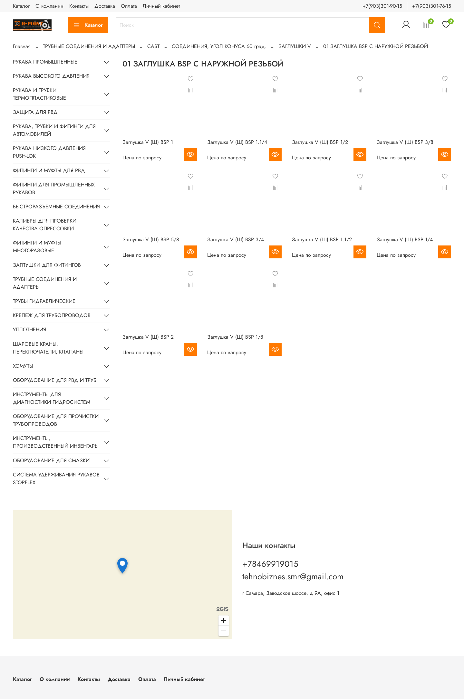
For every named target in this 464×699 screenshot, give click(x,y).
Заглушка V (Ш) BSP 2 (148, 337)
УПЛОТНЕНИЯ (29, 329)
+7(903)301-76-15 (431, 6)
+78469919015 (270, 564)
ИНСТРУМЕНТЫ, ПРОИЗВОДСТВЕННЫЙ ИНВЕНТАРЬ (55, 442)
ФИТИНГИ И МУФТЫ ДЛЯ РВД (49, 170)
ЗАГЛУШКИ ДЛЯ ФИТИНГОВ (47, 265)
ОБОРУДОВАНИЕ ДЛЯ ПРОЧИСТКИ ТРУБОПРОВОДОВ (56, 420)
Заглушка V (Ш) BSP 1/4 (405, 239)
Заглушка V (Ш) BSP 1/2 (320, 142)
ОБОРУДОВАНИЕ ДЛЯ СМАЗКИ (51, 460)
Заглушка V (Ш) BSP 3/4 (235, 239)
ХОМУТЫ (23, 366)
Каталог (21, 6)
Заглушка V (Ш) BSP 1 (147, 142)
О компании (49, 6)
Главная (22, 46)
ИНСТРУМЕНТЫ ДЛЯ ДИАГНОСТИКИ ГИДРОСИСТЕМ (51, 398)
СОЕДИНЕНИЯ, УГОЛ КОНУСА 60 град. (219, 46)
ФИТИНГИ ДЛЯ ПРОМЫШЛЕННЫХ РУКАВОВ (54, 188)
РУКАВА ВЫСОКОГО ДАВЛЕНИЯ (51, 76)
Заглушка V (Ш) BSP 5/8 (150, 239)
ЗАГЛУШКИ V (294, 46)
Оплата (129, 6)
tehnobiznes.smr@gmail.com (292, 576)
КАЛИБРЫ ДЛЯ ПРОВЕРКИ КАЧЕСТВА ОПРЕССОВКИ (44, 224)
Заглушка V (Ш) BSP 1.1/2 (322, 239)
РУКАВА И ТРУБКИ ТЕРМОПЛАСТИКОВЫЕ (39, 94)
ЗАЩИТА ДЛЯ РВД (35, 112)
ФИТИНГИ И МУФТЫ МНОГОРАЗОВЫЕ (37, 246)
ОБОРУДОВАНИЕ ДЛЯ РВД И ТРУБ (54, 380)
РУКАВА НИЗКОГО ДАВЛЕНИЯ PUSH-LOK (49, 152)
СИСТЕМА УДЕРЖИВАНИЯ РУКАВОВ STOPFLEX (56, 478)
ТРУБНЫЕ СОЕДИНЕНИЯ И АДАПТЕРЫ (89, 46)
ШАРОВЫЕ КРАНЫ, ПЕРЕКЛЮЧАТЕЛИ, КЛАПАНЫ (48, 347)
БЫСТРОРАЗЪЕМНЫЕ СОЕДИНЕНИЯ (56, 206)
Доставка (104, 6)
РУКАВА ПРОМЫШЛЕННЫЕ (45, 61)
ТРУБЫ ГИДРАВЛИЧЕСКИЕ (44, 301)
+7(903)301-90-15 (382, 6)
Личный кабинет (161, 6)
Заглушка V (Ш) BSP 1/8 (235, 337)
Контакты (79, 6)
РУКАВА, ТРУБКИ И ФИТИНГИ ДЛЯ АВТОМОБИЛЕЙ (54, 130)
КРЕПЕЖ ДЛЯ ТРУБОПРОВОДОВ (52, 315)
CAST (153, 46)
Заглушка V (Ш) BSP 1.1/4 (237, 142)
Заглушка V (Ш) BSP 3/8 (405, 142)
